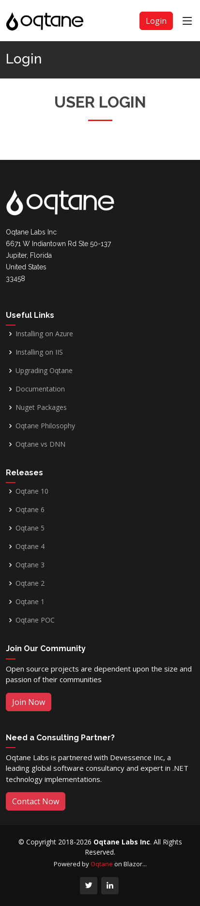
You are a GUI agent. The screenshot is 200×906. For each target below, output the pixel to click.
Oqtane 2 (30, 583)
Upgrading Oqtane (44, 370)
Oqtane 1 (30, 601)
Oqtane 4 (30, 546)
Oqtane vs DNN (40, 444)
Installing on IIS (39, 352)
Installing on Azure (44, 333)
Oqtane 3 (30, 565)
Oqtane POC (35, 620)
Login (156, 21)
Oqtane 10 (31, 491)
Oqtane (102, 863)
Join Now (28, 702)
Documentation (40, 389)
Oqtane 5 (30, 528)
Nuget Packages (41, 407)
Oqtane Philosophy (45, 425)
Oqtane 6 (30, 509)
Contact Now (35, 801)
